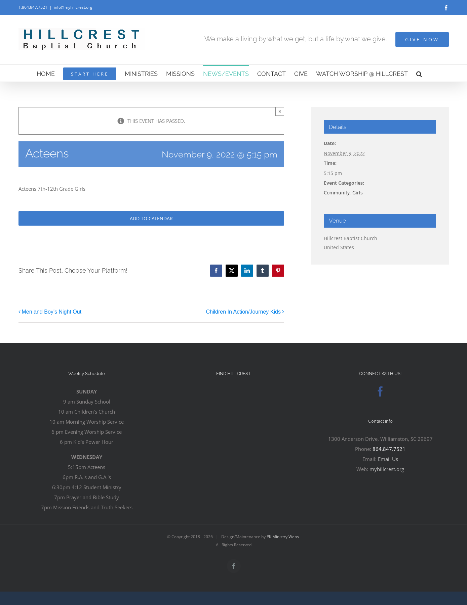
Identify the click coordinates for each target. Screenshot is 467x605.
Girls (357, 192)
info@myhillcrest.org (73, 7)
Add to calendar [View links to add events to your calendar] (151, 218)
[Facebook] (380, 391)
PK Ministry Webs (283, 537)
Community (337, 192)
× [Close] (279, 111)
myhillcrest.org (386, 469)
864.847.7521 (389, 449)
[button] (419, 73)
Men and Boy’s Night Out (52, 312)
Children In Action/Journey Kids (243, 312)
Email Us (388, 459)
